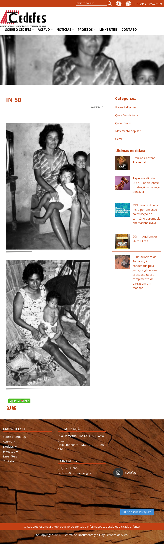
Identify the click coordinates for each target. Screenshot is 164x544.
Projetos (86, 30)
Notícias (65, 30)
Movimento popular (127, 131)
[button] (111, 3)
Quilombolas (123, 123)
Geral (118, 139)
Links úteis (108, 30)
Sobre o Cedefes (19, 30)
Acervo (45, 30)
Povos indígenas (125, 107)
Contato (129, 30)
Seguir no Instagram (137, 512)
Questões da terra (127, 115)
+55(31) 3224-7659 (148, 4)
